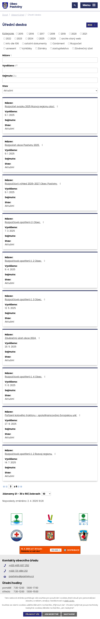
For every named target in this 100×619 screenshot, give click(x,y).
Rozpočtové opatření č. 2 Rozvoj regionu (31, 453)
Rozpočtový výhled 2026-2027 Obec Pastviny (33, 183)
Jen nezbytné (51, 614)
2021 (84, 33)
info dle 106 (12, 43)
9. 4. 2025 (10, 269)
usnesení (11, 48)
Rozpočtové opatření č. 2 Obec (25, 260)
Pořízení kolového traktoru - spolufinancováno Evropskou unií (43, 415)
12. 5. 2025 (10, 308)
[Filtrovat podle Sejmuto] (50, 80)
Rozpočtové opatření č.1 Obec (25, 222)
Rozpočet (76, 43)
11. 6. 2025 (10, 385)
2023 (19, 38)
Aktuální (9, 128)
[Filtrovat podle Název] (50, 60)
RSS (92, 25)
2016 (31, 33)
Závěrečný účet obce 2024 (23, 338)
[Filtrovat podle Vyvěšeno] (50, 70)
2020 (74, 33)
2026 (53, 38)
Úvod (5, 14)
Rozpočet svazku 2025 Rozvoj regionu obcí (32, 106)
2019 (63, 33)
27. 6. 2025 (10, 423)
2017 (42, 33)
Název (6, 55)
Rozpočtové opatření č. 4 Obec (25, 376)
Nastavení (69, 614)
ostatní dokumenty (35, 43)
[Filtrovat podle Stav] (50, 90)
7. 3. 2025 (10, 230)
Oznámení (59, 43)
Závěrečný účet (84, 48)
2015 (20, 33)
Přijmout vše (32, 614)
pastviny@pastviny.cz (21, 576)
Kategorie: (8, 33)
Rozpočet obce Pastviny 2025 (24, 145)
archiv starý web (71, 38)
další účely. (69, 601)
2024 (30, 38)
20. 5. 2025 (10, 346)
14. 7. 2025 (10, 462)
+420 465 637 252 (19, 565)
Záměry (42, 48)
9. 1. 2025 (9, 115)
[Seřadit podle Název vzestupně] (11, 54)
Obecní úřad (17, 14)
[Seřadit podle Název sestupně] (11, 55)
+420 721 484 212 (18, 570)
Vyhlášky (27, 48)
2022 (8, 38)
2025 (41, 38)
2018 (52, 33)
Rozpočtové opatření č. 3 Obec (25, 299)
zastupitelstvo (60, 48)
